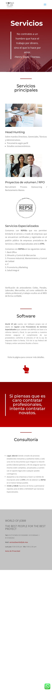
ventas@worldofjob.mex (18, 542)
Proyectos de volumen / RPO (25, 182)
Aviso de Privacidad (12, 551)
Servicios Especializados (22, 226)
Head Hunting (15, 132)
